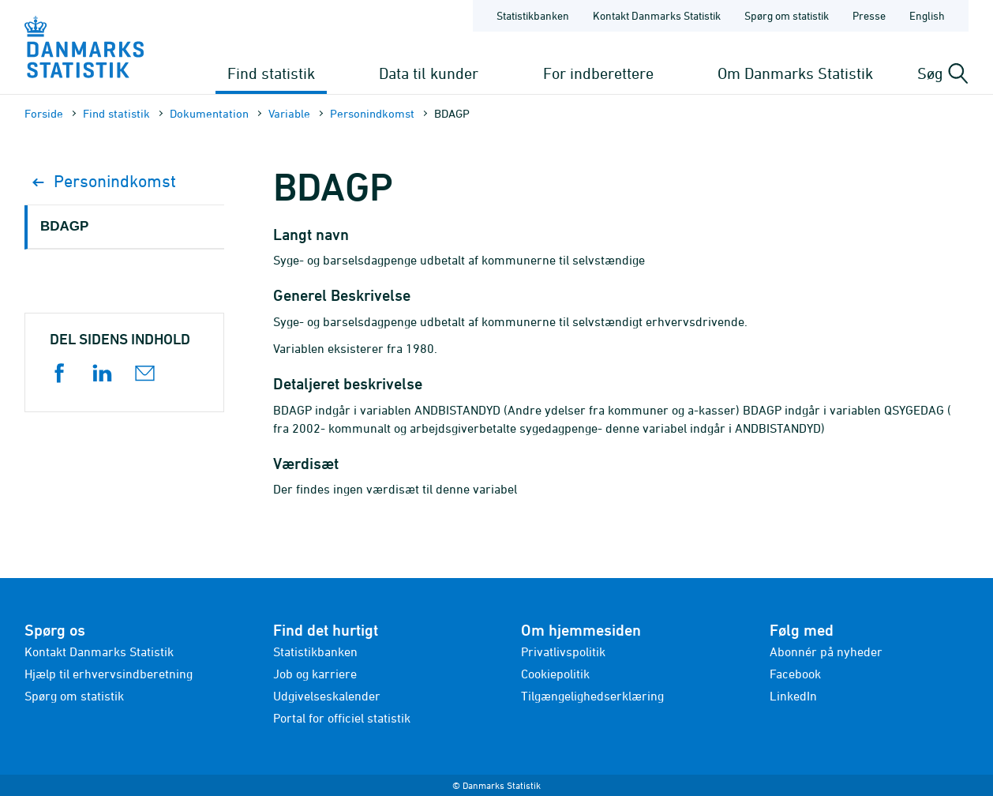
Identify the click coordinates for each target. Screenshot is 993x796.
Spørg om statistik (74, 696)
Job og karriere (315, 673)
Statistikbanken (533, 15)
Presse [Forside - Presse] (869, 15)
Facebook (795, 673)
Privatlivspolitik (563, 651)
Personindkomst (372, 113)
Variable (289, 113)
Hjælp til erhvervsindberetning (108, 673)
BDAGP (64, 226)
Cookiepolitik (555, 673)
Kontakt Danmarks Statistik (99, 651)
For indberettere (598, 73)
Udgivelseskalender (326, 696)
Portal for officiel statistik (341, 718)
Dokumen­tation (209, 113)
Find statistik (271, 73)
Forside (43, 113)
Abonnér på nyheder (826, 651)
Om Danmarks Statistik (795, 73)
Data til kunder (428, 73)
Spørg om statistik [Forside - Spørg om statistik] (786, 15)
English (927, 15)
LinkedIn (793, 696)
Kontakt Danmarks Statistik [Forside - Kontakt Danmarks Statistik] (657, 15)
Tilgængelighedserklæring (592, 696)
